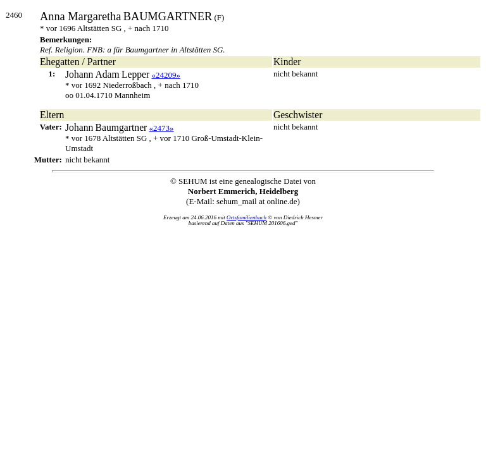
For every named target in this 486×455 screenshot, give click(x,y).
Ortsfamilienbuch (246, 217)
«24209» (166, 75)
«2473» (161, 128)
